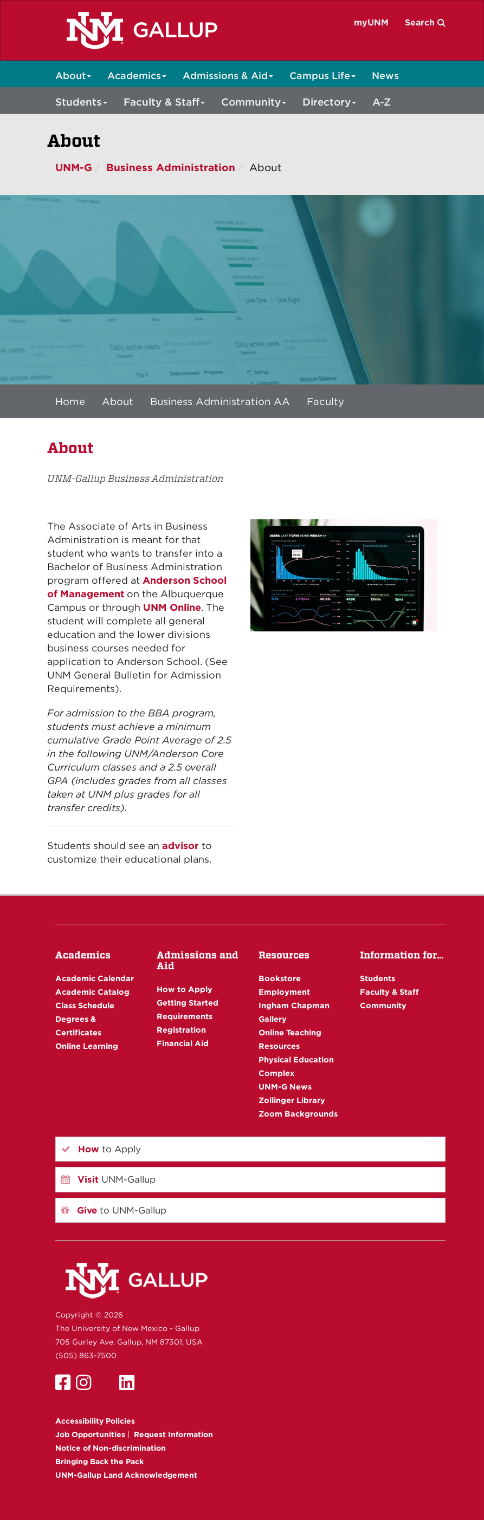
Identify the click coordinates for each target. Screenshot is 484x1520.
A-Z (381, 102)
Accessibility (95, 1421)
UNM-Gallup (108, 1179)
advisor (180, 845)
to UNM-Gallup (113, 1210)
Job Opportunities (90, 1434)
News (385, 75)
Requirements (184, 1016)
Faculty (325, 401)
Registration (181, 1029)
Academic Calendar (94, 978)
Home (70, 401)
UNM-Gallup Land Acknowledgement (126, 1475)
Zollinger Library (292, 1100)
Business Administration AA (220, 401)
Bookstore (280, 978)
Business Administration (170, 167)
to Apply (101, 1149)
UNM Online (172, 607)
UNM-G (73, 167)
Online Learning (86, 1046)
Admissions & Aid (228, 75)
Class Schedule (84, 1005)
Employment (284, 991)
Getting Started (187, 1002)
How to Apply (184, 989)
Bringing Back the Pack (99, 1461)
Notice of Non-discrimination (110, 1448)
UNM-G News (285, 1086)
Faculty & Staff (164, 102)
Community (253, 102)
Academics (136, 75)
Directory (329, 102)
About (73, 75)
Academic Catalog (92, 991)
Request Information (173, 1434)
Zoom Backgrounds (298, 1113)
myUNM (371, 22)
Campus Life (322, 75)
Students (81, 102)
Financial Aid (183, 1043)
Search (425, 22)
